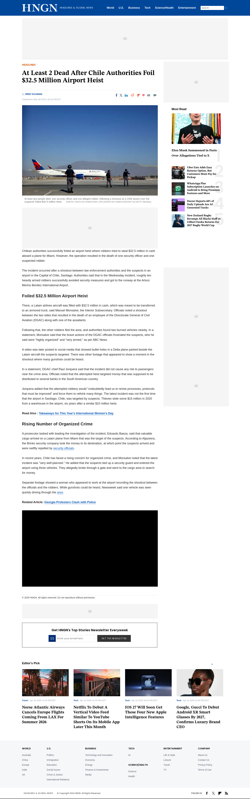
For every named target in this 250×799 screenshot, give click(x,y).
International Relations (58, 779)
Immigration (53, 760)
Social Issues (53, 769)
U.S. (121, 7)
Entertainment (187, 7)
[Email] (148, 95)
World (110, 7)
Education (52, 765)
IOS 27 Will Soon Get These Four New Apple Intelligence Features (146, 712)
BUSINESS (90, 748)
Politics (50, 755)
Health (131, 776)
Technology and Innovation (98, 755)
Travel (25, 700)
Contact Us (203, 760)
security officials (63, 448)
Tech (147, 7)
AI (129, 755)
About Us (202, 755)
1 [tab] (212, 664)
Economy (90, 760)
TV (165, 769)
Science (132, 771)
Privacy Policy (205, 765)
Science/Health (164, 7)
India (24, 769)
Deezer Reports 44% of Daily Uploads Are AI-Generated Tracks (200, 204)
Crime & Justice (55, 774)
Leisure (167, 760)
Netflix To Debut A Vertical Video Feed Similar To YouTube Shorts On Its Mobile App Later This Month (97, 717)
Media (88, 774)
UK (23, 774)
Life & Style (169, 755)
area (60, 492)
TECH (131, 748)
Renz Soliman (33, 94)
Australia (26, 755)
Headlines (29, 65)
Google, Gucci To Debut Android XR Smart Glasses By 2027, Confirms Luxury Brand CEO (198, 717)
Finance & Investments (96, 769)
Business (134, 7)
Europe (25, 765)
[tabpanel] (48, 697)
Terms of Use (204, 769)
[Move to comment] (155, 95)
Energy (88, 765)
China (25, 760)
